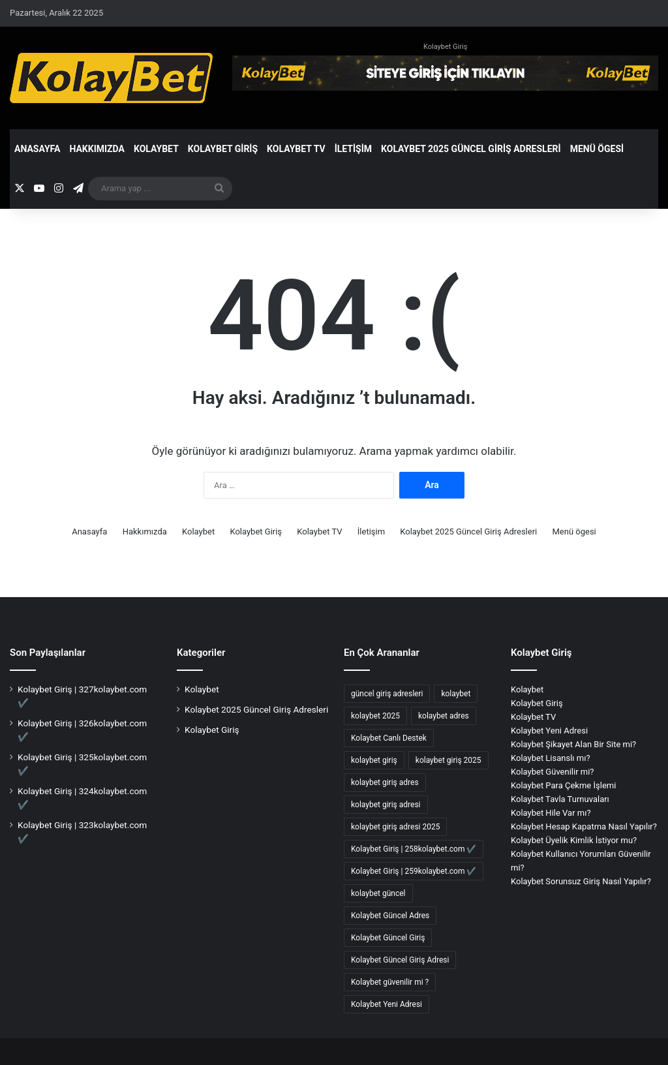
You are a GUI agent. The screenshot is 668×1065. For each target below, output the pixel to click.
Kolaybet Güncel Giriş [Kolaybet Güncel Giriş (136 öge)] (388, 937)
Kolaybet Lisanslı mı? (550, 758)
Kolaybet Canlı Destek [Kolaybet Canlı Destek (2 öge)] (389, 738)
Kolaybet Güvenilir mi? (552, 772)
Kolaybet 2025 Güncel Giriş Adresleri (471, 149)
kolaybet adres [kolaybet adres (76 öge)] (443, 715)
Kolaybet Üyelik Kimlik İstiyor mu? (574, 840)
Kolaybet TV (296, 149)
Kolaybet (156, 149)
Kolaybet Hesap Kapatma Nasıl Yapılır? (584, 826)
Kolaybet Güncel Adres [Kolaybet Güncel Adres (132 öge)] (390, 915)
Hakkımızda (97, 149)
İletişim (353, 149)
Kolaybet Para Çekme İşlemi (563, 785)
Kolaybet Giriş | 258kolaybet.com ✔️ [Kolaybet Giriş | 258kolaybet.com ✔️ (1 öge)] (413, 849)
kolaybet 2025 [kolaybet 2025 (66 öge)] (375, 715)
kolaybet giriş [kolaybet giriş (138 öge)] (374, 760)
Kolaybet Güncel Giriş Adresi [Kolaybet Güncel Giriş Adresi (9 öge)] (400, 960)
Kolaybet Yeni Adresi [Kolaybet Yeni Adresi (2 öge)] (386, 1004)
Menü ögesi (597, 149)
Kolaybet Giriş (445, 46)
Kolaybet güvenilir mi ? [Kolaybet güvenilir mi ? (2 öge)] (390, 982)
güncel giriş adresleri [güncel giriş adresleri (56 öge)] (387, 693)
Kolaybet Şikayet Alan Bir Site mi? (573, 744)
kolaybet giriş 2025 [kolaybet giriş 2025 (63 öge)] (448, 760)
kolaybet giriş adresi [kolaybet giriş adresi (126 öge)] (386, 804)
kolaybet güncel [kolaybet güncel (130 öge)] (378, 893)
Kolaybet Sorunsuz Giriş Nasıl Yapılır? (581, 881)
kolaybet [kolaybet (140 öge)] (455, 693)
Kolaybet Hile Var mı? (551, 813)
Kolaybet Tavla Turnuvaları (560, 799)
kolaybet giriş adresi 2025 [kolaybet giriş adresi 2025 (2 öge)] (395, 826)
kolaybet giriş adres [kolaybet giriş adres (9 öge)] (385, 782)
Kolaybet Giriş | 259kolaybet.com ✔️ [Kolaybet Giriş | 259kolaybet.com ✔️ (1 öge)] (413, 871)
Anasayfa (37, 149)
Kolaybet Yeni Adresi (549, 730)
